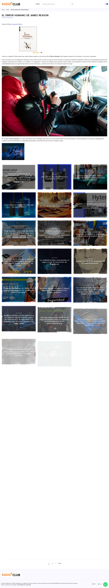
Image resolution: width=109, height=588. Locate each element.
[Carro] (106, 4)
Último (59, 563)
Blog (8, 9)
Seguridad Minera (17, 24)
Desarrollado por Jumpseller (24, 584)
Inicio (3, 9)
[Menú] (37, 4)
